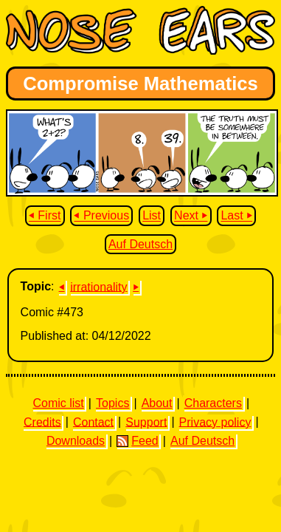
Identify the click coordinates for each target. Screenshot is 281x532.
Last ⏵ (236, 216)
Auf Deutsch (140, 244)
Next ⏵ (190, 216)
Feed (137, 441)
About (157, 403)
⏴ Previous (101, 216)
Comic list (57, 403)
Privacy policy (215, 421)
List (151, 216)
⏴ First (45, 216)
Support (146, 421)
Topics (112, 403)
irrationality (98, 286)
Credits (42, 421)
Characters (213, 403)
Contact (93, 421)
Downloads (75, 440)
